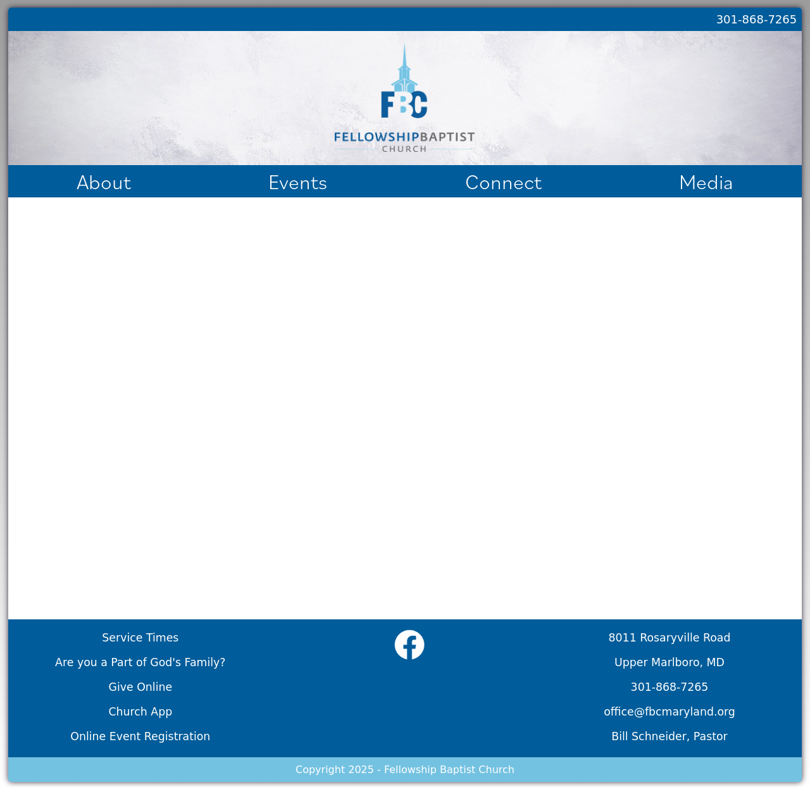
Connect (503, 181)
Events (297, 181)
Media (706, 181)
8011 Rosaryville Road (670, 637)
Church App (140, 711)
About (104, 181)
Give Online (141, 687)
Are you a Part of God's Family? (140, 662)
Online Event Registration (140, 736)
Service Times (140, 637)
